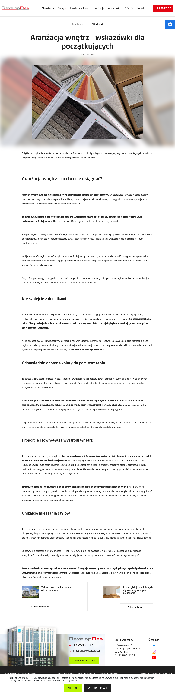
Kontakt (141, 8)
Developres (77, 24)
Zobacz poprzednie (40, 606)
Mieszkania (48, 8)
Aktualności (114, 8)
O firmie (129, 8)
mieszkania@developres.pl (86, 650)
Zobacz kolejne (135, 607)
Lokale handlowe (79, 8)
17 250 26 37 (163, 8)
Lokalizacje (98, 8)
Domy (61, 8)
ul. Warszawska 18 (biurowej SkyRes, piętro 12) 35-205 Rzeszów (128, 648)
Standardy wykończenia (108, 673)
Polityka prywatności (65, 673)
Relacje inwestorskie (86, 673)
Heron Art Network (164, 673)
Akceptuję (73, 688)
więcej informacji (97, 688)
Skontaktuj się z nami (84, 660)
